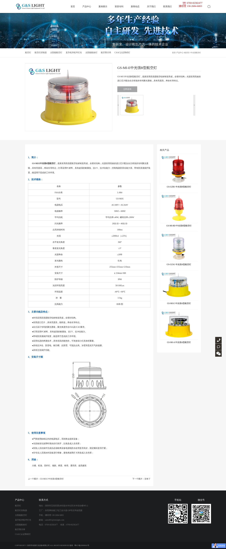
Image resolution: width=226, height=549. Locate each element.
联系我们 (167, 6)
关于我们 (151, 6)
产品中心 (86, 6)
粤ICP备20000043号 (81, 545)
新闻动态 (135, 6)
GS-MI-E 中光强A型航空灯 (52, 479)
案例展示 (103, 6)
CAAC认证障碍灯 (122, 52)
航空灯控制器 (41, 52)
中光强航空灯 (196, 53)
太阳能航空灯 (56, 52)
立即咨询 (127, 89)
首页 (73, 6)
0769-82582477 (218, 340)
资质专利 (119, 6)
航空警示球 (106, 52)
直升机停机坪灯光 (74, 52)
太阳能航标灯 (91, 52)
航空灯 (28, 52)
